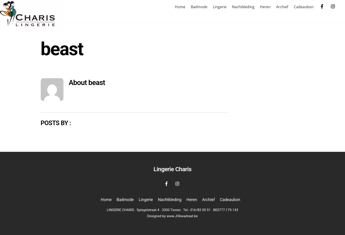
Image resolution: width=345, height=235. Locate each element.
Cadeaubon (304, 6)
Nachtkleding (243, 6)
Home (180, 6)
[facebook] (322, 6)
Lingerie (220, 6)
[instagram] (333, 6)
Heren (265, 6)
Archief (282, 6)
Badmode (199, 6)
